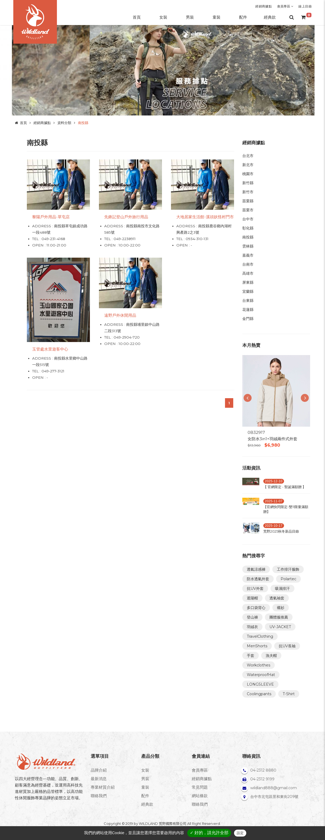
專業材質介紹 (103, 787)
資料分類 (64, 123)
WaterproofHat (261, 674)
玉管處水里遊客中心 (50, 349)
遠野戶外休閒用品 (120, 315)
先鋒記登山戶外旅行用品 (126, 216)
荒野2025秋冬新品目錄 (281, 531)
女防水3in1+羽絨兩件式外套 (272, 438)
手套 (250, 655)
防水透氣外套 (258, 579)
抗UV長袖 (287, 646)
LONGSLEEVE (260, 684)
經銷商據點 (263, 6)
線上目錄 (305, 6)
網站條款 (200, 795)
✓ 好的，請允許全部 (209, 832)
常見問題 (200, 787)
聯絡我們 (99, 795)
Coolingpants (259, 693)
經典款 (147, 804)
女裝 (145, 770)
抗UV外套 (255, 588)
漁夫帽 (271, 655)
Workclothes (258, 665)
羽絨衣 (252, 626)
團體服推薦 (278, 617)
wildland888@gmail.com (273, 787)
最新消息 (99, 778)
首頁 (23, 123)
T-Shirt (289, 693)
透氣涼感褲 (256, 569)
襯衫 (280, 607)
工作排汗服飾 (288, 569)
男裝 (145, 778)
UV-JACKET (280, 626)
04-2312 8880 (263, 770)
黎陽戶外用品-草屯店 (51, 216)
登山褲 (252, 617)
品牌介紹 (99, 770)
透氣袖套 (276, 598)
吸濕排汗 (282, 588)
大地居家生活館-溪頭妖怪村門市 (205, 216)
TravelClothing (260, 636)
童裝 (145, 787)
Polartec (288, 579)
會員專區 (285, 6)
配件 (145, 795)
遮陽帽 (252, 598)
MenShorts (257, 646)
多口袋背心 (256, 607)
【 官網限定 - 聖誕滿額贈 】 (284, 487)
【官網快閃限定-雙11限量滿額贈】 (285, 509)
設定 (240, 833)
